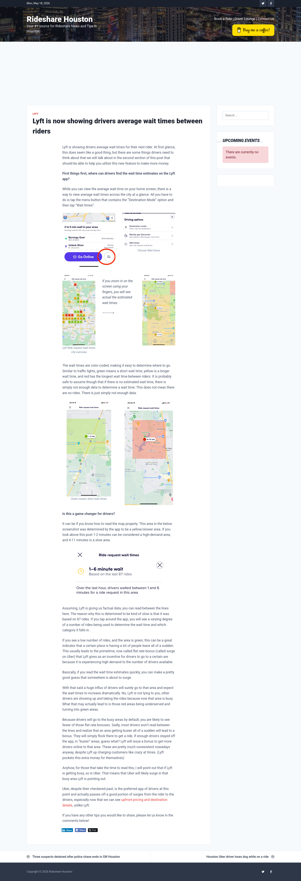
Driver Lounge (245, 19)
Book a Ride (223, 19)
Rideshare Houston (60, 19)
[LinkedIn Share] (67, 830)
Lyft (35, 113)
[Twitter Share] (93, 830)
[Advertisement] (150, 70)
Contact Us (266, 19)
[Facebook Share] (80, 830)
